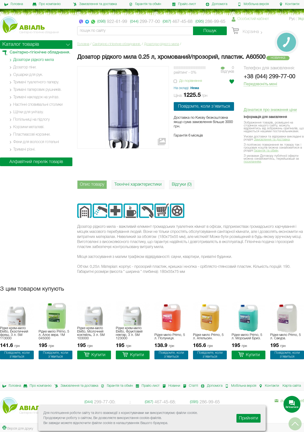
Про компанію (47, 4)
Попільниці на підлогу (31, 119)
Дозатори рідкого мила (161, 44)
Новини (170, 386)
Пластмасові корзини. (31, 134)
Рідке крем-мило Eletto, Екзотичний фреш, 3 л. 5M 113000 (14, 333)
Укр (301, 19)
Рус (292, 19)
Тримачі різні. (24, 149)
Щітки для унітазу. (28, 112)
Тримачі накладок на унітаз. (36, 97)
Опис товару (92, 184)
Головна (13, 4)
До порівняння (190, 81)
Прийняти (248, 418)
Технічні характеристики (138, 184)
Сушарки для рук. (28, 75)
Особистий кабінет (253, 19)
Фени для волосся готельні (36, 142)
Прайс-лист (184, 4)
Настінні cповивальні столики (37, 104)
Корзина (245, 31)
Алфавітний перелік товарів (36, 162)
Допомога (216, 4)
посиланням (252, 161)
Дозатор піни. (24, 67)
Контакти (289, 4)
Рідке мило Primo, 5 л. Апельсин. (208, 337)
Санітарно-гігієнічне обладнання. (116, 44)
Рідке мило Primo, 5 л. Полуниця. (169, 337)
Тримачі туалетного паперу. (36, 82)
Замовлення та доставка (95, 4)
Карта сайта (292, 385)
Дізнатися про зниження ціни (270, 110)
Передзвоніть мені (260, 84)
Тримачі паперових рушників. (37, 90)
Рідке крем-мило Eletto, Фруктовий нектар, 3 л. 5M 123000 (129, 333)
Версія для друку (17, 428)
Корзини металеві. (28, 127)
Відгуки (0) (182, 184)
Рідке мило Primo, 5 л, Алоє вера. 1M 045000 (54, 335)
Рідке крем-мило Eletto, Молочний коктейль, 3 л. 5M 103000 (91, 333)
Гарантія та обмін (145, 4)
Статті (189, 386)
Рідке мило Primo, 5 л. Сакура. (285, 337)
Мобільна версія (253, 4)
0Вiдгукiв (227, 69)
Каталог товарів (20, 44)
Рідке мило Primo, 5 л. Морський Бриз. (247, 337)
